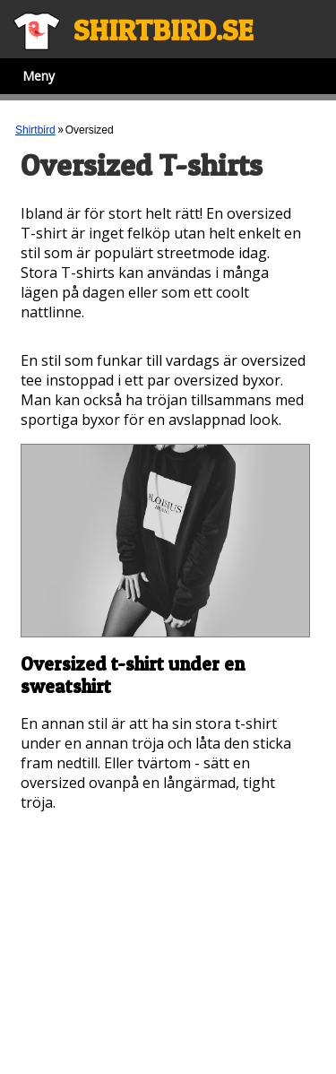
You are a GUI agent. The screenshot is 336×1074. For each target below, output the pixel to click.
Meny (38, 75)
